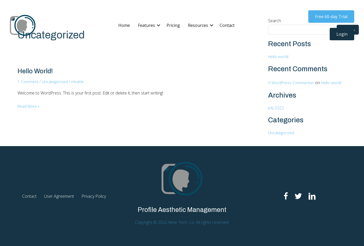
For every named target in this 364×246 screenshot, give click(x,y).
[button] (158, 25)
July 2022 (276, 107)
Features (146, 25)
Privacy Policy (93, 196)
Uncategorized (55, 81)
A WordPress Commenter (291, 82)
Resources (198, 25)
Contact (227, 25)
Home (124, 25)
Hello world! (36, 71)
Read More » (30, 106)
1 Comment (28, 81)
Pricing (173, 25)
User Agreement (59, 196)
